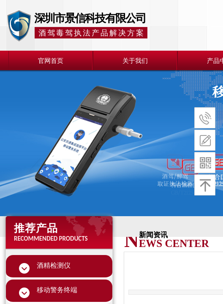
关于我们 (135, 60)
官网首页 (50, 60)
